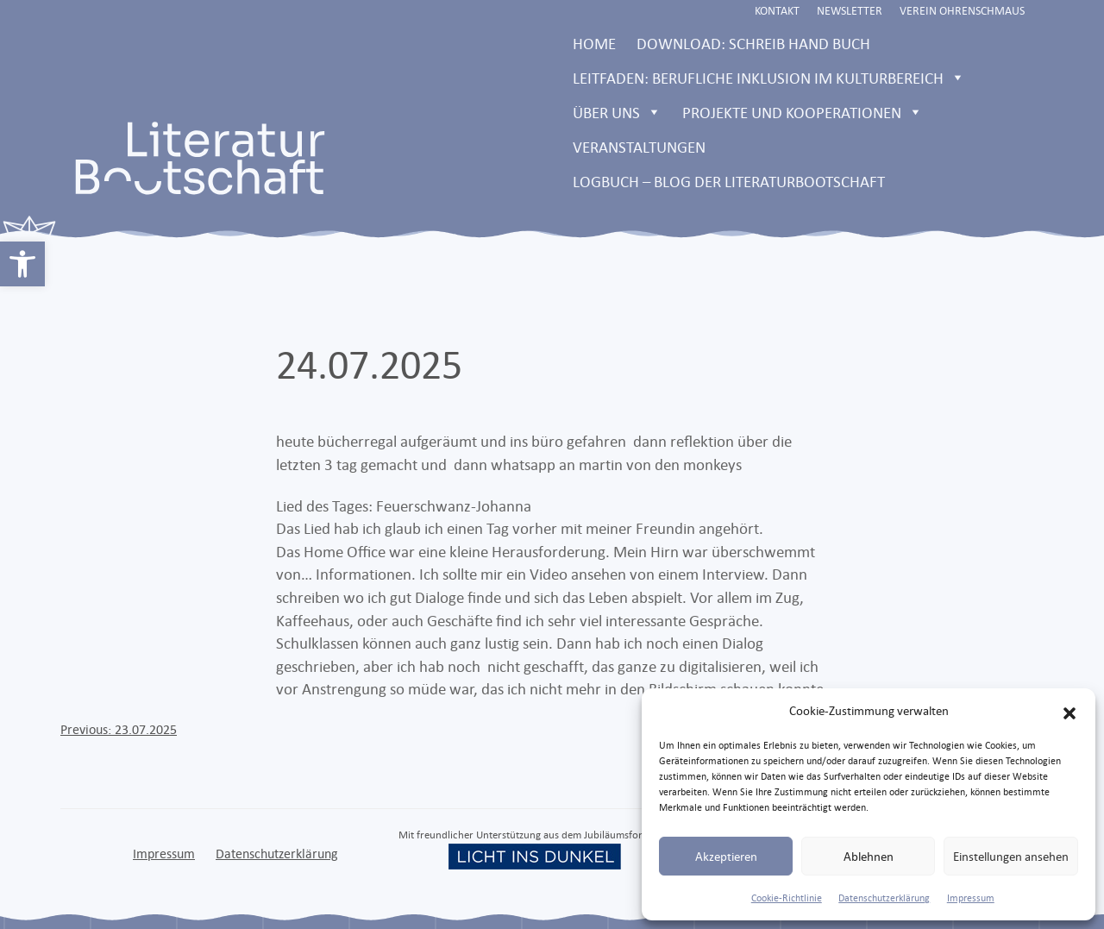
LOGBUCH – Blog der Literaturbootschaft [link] (729, 181)
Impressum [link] (970, 898)
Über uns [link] (617, 112)
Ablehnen (869, 856)
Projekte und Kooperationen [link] (802, 112)
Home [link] (594, 43)
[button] (1069, 710)
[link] (22, 264)
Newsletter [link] (849, 10)
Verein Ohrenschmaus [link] (962, 10)
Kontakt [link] (777, 10)
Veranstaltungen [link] (639, 146)
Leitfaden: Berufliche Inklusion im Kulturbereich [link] (769, 77)
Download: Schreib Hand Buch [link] (753, 43)
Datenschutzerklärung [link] (884, 898)
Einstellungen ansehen (1011, 856)
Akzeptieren (726, 856)
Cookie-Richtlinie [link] (786, 898)
